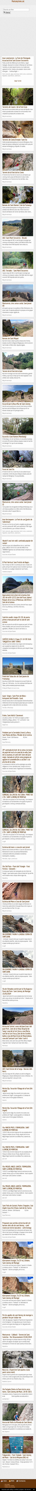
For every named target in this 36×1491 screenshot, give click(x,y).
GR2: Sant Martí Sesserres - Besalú (14, 238)
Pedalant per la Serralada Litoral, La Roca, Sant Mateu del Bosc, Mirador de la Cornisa (17, 733)
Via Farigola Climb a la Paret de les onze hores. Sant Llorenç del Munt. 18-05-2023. (17, 1390)
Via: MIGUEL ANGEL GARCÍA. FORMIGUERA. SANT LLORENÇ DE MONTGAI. (16, 1167)
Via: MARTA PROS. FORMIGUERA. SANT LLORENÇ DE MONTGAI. (15, 1128)
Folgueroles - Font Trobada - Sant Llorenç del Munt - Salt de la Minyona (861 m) (16, 1456)
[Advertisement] (18, 36)
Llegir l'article (17, 81)
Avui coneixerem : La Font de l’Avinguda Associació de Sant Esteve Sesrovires (16, 59)
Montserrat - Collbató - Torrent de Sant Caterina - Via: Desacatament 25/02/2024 (17, 1335)
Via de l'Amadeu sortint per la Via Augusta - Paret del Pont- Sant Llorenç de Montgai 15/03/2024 (17, 991)
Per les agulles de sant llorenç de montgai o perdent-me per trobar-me (17, 1316)
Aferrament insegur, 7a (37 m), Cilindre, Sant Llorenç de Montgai (16, 1261)
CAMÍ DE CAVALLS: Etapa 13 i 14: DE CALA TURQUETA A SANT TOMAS (16, 640)
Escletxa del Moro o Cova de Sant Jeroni (15, 901)
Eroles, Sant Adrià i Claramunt (12, 715)
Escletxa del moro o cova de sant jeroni (16, 847)
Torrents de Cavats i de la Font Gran (14, 107)
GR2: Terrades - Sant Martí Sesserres (15, 270)
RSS (11, 1481)
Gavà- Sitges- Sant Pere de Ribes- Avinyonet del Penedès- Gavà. (14, 697)
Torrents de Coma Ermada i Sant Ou (14, 139)
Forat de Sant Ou (8, 469)
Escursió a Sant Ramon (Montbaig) (14, 436)
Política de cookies (9, 1485)
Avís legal (7, 1484)
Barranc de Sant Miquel (10, 338)
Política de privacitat (10, 1487)
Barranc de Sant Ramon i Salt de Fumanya (16, 205)
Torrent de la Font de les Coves (13, 172)
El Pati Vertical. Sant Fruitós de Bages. (15, 562)
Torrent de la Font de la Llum (12, 371)
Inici (5, 1481)
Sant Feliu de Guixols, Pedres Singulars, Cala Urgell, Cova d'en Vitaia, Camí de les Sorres (17, 1206)
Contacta (21, 1481)
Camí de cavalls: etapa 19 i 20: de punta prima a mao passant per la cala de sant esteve (16, 619)
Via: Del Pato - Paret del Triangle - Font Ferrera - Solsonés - (16, 867)
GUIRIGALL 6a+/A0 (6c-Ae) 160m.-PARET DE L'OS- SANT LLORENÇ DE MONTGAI (17, 795)
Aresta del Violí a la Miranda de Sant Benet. (17, 1422)
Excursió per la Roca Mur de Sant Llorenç (16, 404)
